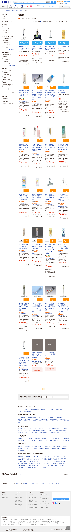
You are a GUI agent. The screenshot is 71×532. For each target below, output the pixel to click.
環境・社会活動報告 (19, 497)
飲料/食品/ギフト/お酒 (55, 440)
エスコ (33, 253)
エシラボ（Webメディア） (44, 504)
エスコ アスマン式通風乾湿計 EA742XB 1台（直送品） (37, 246)
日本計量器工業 (27, 411)
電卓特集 (22, 519)
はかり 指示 (62, 463)
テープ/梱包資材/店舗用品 (24, 446)
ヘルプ (67, 3)
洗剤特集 (48, 521)
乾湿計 (21, 10)
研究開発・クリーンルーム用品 (24, 448)
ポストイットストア (19, 524)
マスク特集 (41, 522)
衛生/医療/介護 (66, 440)
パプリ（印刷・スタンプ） (44, 499)
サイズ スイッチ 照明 (33, 465)
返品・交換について (5, 499)
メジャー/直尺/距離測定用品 (54, 428)
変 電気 (62, 465)
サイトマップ (30, 494)
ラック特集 (25, 521)
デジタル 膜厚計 (42, 467)
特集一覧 (45, 524)
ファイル (30, 438)
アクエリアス (32, 483)
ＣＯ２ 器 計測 (32, 467)
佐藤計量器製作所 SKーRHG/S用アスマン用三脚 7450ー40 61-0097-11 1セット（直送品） (63, 198)
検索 (53, 2)
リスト (34, 21)
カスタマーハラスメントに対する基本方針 (19, 500)
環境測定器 (64, 432)
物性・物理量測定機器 (61, 430)
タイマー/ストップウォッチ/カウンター (36, 428)
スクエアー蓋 (46, 456)
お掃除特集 (43, 521)
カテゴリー (4, 6)
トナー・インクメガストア (14, 519)
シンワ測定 (50, 409)
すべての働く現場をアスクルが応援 (30, 522)
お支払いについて (5, 497)
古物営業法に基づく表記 (32, 502)
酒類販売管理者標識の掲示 (32, 505)
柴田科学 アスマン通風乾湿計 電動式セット (37, 48)
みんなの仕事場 (43, 501)
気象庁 (43, 465)
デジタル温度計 (21, 417)
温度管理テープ (43, 432)
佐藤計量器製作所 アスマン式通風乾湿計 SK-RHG (50, 48)
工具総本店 (60, 251)
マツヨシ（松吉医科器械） (49, 258)
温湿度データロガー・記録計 (30, 420)
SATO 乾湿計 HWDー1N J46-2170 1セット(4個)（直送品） (23, 246)
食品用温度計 (44, 419)
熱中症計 (41, 420)
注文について (4, 494)
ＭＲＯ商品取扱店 (35, 103)
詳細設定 (48, 2)
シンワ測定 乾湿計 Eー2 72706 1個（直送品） (50, 354)
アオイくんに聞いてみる (60, 499)
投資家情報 (17, 496)
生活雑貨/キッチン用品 (42, 440)
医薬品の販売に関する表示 (32, 508)
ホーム (3, 10)
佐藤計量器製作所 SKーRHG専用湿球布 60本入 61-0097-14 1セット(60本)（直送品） (50, 94)
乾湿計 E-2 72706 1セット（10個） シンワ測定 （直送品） (64, 246)
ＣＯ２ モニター (58, 459)
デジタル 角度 (25, 458)
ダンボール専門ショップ (7, 522)
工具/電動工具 (47, 446)
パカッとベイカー (37, 456)
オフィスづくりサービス (29, 524)
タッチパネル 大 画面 (59, 461)
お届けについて (4, 496)
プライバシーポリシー (32, 497)
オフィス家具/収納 (31, 440)
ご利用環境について (32, 499)
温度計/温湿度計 (15, 10)
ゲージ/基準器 (50, 430)
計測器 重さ (21, 459)
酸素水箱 (28, 456)
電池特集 (26, 519)
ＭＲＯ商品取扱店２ (36, 154)
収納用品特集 (54, 522)
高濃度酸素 (20, 456)
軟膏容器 (17, 483)
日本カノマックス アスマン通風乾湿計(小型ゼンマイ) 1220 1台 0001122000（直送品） (50, 307)
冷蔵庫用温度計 (63, 419)
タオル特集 (59, 521)
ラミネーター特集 (41, 519)
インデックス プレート (46, 461)
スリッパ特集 (53, 521)
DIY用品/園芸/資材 (22, 450)
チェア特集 (20, 521)
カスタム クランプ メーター (49, 463)
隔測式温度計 (28, 419)
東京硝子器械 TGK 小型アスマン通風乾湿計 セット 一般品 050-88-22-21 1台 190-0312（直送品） (37, 147)
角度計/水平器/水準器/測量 (39, 430)
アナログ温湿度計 (50, 417)
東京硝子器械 (59, 409)
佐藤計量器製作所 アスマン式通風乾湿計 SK (24, 48)
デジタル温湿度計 (32, 417)
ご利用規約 (30, 496)
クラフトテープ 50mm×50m (53, 483)
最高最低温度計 (53, 419)
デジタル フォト (36, 458)
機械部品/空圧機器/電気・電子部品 (41, 448)
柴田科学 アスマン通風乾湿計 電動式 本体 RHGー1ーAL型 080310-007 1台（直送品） (24, 307)
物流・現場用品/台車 (36, 446)
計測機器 (8, 10)
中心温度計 (36, 419)
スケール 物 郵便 (33, 461)
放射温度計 (59, 417)
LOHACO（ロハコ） (44, 494)
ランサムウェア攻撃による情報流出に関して (19, 505)
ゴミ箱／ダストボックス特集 (34, 521)
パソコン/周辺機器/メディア (55, 438)
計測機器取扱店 (22, 153)
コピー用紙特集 (5, 519)
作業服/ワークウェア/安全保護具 (59, 448)
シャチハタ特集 (61, 522)
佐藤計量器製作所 (35, 409)
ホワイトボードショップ (50, 519)
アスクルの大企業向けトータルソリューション (45, 507)
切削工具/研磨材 (56, 446)
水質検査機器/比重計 (54, 432)
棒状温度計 (41, 417)
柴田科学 (43, 409)
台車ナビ (21, 522)
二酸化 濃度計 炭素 (52, 465)
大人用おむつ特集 (47, 522)
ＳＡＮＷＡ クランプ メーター (34, 459)
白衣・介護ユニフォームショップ (8, 524)
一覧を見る (21, 474)
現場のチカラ (15, 522)
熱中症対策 (25, 483)
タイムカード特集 (33, 519)
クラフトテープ (42, 483)
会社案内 (17, 494)
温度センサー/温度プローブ (52, 420)
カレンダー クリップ (47, 458)
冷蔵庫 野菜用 (47, 459)
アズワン (20, 409)
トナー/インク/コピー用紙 (40, 438)
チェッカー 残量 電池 (60, 458)
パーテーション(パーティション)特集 (9, 521)
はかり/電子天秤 (21, 428)
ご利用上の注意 (31, 500)
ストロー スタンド (56, 456)
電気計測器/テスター (22, 432)
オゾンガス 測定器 (35, 463)
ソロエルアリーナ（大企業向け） (45, 497)
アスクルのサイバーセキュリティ (19, 502)
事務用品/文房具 (21, 438)
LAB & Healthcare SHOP (23, 101)
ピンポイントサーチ (39, 524)
